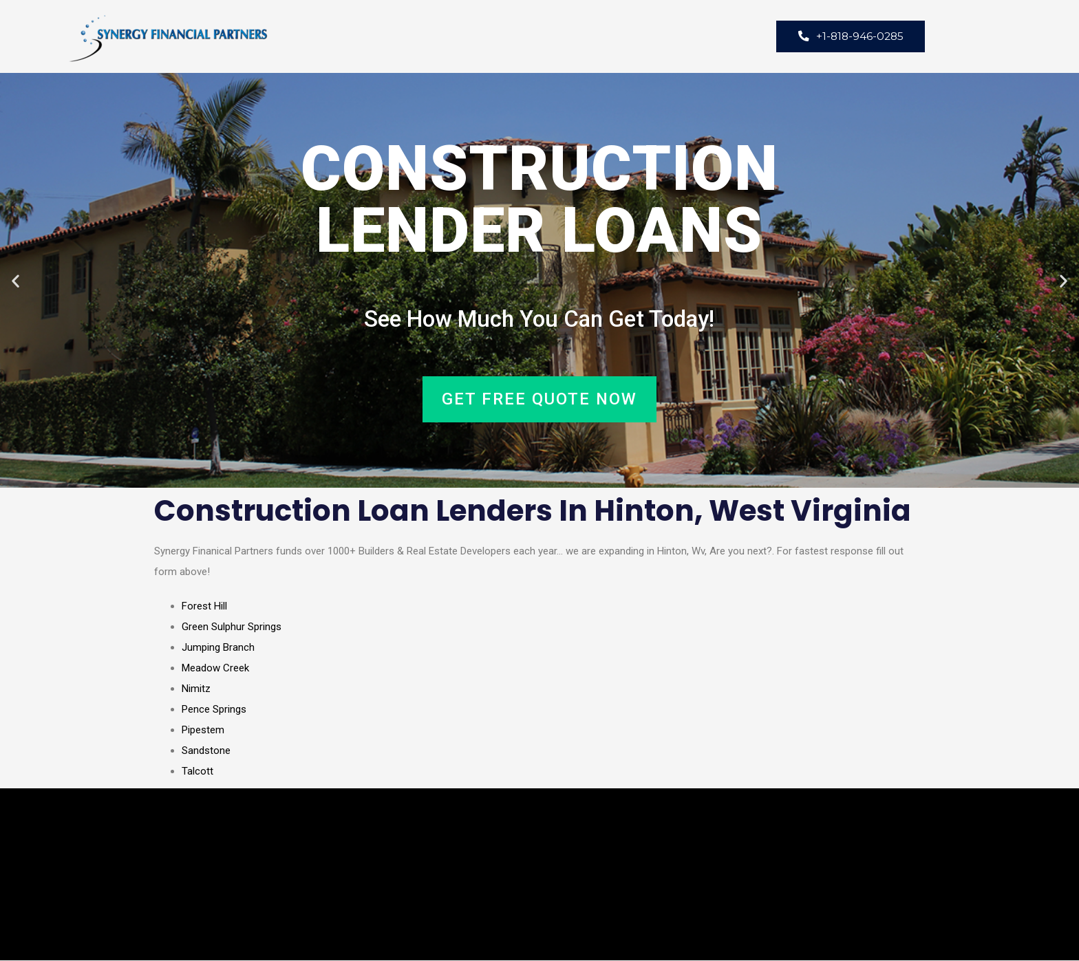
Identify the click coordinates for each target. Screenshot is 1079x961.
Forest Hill (204, 607)
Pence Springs (214, 710)
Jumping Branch (218, 648)
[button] (15, 281)
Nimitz (196, 689)
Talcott (197, 772)
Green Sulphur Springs (231, 627)
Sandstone (206, 751)
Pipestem (203, 730)
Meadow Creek (215, 668)
